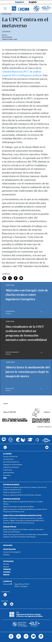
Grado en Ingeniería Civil (12, 492)
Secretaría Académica (11, 462)
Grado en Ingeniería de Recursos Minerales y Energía (22, 495)
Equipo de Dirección (10, 456)
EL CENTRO (7, 454)
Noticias (6, 564)
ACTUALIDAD (8, 561)
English (33, 2)
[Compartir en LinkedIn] (4, 278)
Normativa (6, 475)
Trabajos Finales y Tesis (9, 39)
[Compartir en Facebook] (15, 278)
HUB (4, 478)
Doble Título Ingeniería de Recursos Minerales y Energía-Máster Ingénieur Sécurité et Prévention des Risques (25, 535)
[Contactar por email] (11, 604)
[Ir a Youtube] (33, 636)
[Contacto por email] (47, 447)
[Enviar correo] (21, 278)
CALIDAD (6, 572)
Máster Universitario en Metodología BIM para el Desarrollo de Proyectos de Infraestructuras (25, 510)
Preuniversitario (7, 37)
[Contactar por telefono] (5, 447)
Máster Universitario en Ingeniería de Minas (18, 506)
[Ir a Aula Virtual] (30, 440)
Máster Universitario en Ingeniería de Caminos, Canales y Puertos (23, 503)
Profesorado (7, 470)
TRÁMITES (7, 569)
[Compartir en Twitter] (10, 278)
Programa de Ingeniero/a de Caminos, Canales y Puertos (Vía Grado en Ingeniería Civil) (24, 488)
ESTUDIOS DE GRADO (11, 484)
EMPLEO (6, 575)
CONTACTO (7, 581)
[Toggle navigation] (5, 8)
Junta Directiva (8, 459)
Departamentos (8, 472)
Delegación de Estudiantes (12, 464)
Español (19, 2)
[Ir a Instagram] (26, 636)
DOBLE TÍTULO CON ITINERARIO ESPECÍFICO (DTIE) (22, 515)
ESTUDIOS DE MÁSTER (11, 499)
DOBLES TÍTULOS (9, 527)
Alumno (4, 35)
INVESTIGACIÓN (9, 549)
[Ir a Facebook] (11, 636)
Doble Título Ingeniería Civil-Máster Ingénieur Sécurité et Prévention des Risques (23, 530)
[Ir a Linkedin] (41, 636)
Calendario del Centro (11, 467)
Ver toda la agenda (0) (44, 426)
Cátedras (6, 554)
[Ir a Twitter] (18, 636)
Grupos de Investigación (12, 552)
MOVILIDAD (7, 545)
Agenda (6, 566)
